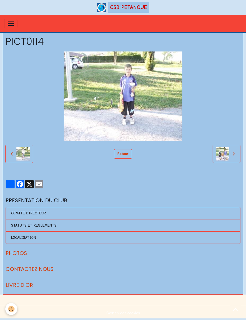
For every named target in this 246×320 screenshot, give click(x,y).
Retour (123, 154)
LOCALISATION (23, 237)
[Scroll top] (235, 309)
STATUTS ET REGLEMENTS (33, 225)
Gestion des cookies (123, 313)
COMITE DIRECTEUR (28, 213)
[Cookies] (11, 309)
